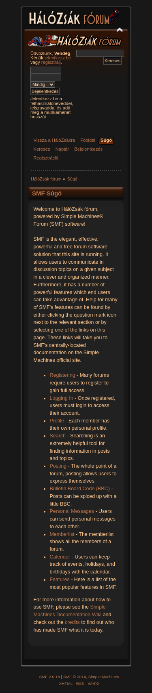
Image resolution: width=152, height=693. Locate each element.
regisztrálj (51, 62)
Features (59, 579)
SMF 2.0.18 (49, 676)
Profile (56, 421)
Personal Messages (71, 511)
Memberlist (61, 534)
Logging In (61, 398)
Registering (62, 375)
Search (57, 436)
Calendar (59, 557)
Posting (57, 466)
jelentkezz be (58, 57)
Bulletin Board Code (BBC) (79, 488)
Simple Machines (103, 676)
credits (72, 622)
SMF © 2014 (74, 676)
